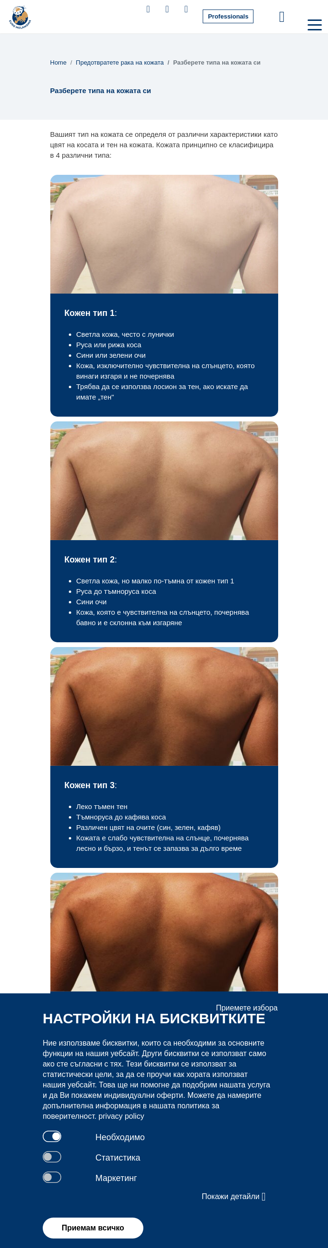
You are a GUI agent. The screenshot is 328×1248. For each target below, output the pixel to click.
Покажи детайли (234, 1196)
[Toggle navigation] (314, 24)
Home (58, 62)
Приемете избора (247, 1008)
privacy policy (121, 1116)
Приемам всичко (93, 1228)
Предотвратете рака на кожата (120, 62)
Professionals (228, 16)
